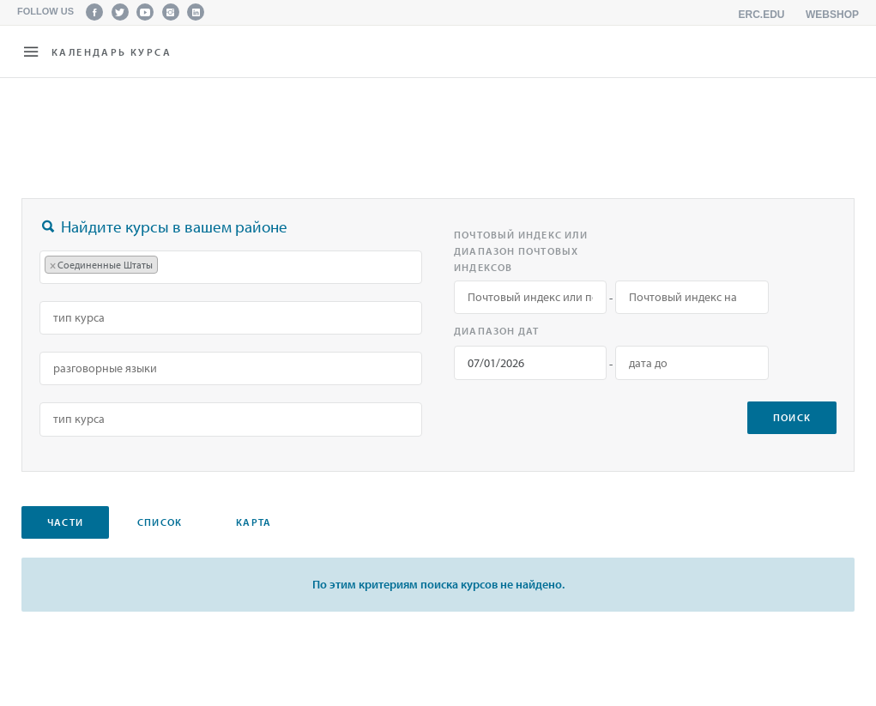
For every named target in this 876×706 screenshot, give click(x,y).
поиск (792, 417)
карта (253, 522)
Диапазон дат (496, 330)
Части (65, 522)
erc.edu (762, 15)
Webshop (832, 15)
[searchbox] (170, 267)
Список (159, 522)
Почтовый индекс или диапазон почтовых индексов (521, 251)
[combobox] (230, 267)
